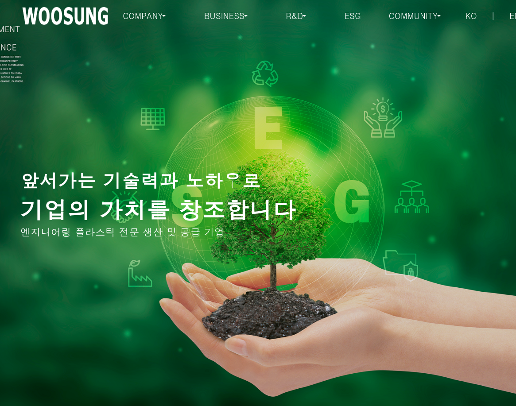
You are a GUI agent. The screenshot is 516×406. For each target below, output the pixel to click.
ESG (353, 15)
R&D (294, 15)
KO (471, 15)
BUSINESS (224, 15)
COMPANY (143, 15)
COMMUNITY (413, 15)
